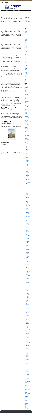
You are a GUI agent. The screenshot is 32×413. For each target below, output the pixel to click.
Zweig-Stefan (27, 378)
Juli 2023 (25, 35)
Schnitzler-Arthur (27, 336)
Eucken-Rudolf (27, 217)
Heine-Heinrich (27, 252)
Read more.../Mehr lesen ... (5, 76)
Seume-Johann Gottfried (28, 342)
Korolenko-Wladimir (27, 275)
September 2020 (26, 54)
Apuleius (26, 140)
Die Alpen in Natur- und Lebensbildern (7, 53)
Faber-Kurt (26, 220)
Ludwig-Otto (27, 290)
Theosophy (26, 404)
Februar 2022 (26, 44)
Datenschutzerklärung (15, 10)
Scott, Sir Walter (26, 123)
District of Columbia (26, 87)
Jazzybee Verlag (4, 2)
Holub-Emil (27, 257)
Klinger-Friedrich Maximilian (28, 271)
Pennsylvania (26, 97)
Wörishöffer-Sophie (27, 374)
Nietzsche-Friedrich (27, 309)
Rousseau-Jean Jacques (27, 329)
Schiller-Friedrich (27, 334)
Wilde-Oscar (27, 373)
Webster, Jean (26, 128)
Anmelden (25, 25)
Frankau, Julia (27, 228)
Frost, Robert (26, 113)
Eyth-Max (26, 219)
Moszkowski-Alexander (27, 305)
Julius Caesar (26, 143)
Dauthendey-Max (27, 201)
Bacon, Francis (27, 162)
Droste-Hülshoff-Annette (28, 206)
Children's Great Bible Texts (27, 395)
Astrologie (25, 102)
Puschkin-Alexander (27, 319)
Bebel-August (27, 168)
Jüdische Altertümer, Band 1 (6, 40)
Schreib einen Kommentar (12, 91)
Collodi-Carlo (27, 193)
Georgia (25, 88)
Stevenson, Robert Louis (27, 124)
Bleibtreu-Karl (27, 175)
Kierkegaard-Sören (27, 268)
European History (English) (27, 136)
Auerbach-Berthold (27, 160)
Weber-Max (27, 371)
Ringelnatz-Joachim (27, 325)
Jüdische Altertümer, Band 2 (6, 27)
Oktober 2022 (26, 40)
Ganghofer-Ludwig (27, 234)
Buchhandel (4, 10)
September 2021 (26, 47)
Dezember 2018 (26, 66)
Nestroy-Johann (27, 308)
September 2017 (26, 75)
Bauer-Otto (26, 167)
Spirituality (26, 403)
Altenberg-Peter (27, 153)
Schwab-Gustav (27, 340)
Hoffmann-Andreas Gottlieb (28, 255)
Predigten (25, 14)
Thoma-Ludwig (27, 359)
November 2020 (26, 53)
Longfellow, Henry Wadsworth (27, 121)
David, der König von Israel (27, 16)
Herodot (26, 253)
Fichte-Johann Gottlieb (27, 223)
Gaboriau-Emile (27, 233)
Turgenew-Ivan (27, 363)
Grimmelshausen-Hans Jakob (28, 244)
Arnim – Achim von (27, 158)
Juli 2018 (25, 69)
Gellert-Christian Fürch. (27, 235)
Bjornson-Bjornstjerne (27, 174)
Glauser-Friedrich (27, 239)
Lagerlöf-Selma (27, 282)
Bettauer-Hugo (27, 172)
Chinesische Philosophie (27, 103)
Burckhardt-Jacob (27, 183)
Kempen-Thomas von (27, 267)
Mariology (26, 400)
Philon (26, 316)
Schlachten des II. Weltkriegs (27, 389)
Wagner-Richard (27, 368)
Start (1, 10)
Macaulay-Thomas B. (27, 292)
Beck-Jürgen (27, 169)
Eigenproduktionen (7, 10)
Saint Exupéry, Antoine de (28, 331)
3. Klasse (26, 146)
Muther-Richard (27, 307)
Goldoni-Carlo (27, 241)
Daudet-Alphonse (27, 200)
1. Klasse (26, 145)
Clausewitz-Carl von (27, 191)
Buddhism (26, 394)
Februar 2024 (26, 31)
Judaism (25, 399)
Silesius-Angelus (27, 345)
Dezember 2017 (26, 73)
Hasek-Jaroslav (27, 248)
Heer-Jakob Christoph (27, 250)
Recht (25, 386)
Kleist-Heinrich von (27, 270)
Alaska (25, 84)
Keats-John (26, 265)
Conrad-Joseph (27, 194)
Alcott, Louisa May (26, 105)
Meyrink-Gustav (27, 300)
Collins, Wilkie (26, 110)
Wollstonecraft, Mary (27, 130)
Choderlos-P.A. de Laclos (28, 189)
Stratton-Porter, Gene (27, 125)
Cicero (26, 190)
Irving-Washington (27, 261)
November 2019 (26, 60)
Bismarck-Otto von (27, 173)
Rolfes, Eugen (27, 326)
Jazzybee (8, 94)
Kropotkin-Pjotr (27, 278)
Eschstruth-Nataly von (27, 216)
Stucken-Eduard (27, 356)
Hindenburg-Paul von (27, 254)
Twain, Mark (26, 127)
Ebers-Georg (27, 209)
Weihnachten (26, 405)
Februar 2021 (26, 51)
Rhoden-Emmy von (27, 323)
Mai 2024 (25, 29)
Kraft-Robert (27, 276)
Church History (26, 396)
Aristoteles (26, 157)
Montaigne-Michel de (27, 302)
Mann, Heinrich (27, 294)
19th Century (26, 390)
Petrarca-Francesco (27, 315)
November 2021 (26, 46)
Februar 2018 (26, 72)
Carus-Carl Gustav (27, 187)
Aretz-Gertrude (27, 156)
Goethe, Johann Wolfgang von (27, 114)
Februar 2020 (26, 58)
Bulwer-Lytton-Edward (27, 182)
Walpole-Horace (27, 370)
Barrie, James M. (26, 106)
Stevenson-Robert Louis (27, 353)
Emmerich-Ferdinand (27, 212)
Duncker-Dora (27, 208)
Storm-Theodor (27, 355)
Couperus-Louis (27, 197)
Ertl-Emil (26, 215)
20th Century (26, 383)
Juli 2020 (25, 55)
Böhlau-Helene (27, 176)
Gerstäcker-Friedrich (27, 237)
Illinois (25, 90)
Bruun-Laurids (27, 180)
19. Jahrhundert (6, 91)
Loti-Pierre (26, 289)
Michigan (26, 92)
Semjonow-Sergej (27, 341)
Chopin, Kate (26, 109)
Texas (25, 98)
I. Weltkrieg (26, 408)
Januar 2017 (26, 79)
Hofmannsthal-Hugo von (28, 256)
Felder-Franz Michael (27, 222)
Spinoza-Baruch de (27, 349)
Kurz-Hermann (27, 279)
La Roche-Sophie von (27, 281)
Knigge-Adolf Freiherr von (28, 274)
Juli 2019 (25, 62)
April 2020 (25, 57)
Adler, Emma (27, 149)
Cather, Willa (26, 108)
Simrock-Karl (27, 346)
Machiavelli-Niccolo (27, 293)
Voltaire (26, 367)
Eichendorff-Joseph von (27, 211)
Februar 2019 (26, 65)
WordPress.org (26, 27)
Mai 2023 (25, 36)
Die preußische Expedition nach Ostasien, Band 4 (9, 66)
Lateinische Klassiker (26, 139)
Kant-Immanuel (27, 264)
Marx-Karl (26, 296)
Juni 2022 (25, 42)
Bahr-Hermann (27, 163)
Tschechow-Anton (27, 362)
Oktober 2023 (26, 33)
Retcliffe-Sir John (27, 322)
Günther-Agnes (27, 245)
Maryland (26, 91)
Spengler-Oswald (27, 348)
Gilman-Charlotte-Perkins (28, 238)
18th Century (26, 382)
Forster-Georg (27, 227)
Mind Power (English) (26, 379)
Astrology (26, 392)
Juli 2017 (25, 76)
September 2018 (26, 68)
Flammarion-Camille (27, 224)
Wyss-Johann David (27, 375)
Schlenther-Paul (27, 335)
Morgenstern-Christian (27, 303)
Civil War (26, 86)
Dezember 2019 (26, 59)
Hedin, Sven (26, 116)
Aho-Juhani (27, 150)
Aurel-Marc (27, 161)
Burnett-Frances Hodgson (28, 184)
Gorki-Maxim (27, 242)
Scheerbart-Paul (27, 333)
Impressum (11, 10)
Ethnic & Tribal (26, 397)
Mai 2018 (25, 70)
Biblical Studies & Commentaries (27, 393)
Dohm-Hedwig (27, 204)
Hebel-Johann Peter (27, 249)
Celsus (25, 142)
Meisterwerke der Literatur (27, 147)
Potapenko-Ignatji (27, 318)
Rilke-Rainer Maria (27, 324)
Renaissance (26, 385)
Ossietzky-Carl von (27, 312)
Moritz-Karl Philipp (27, 304)
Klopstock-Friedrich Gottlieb (28, 272)
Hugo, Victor (26, 119)
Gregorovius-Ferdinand (27, 243)
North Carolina (26, 95)
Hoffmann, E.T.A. (26, 117)
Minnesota (26, 93)
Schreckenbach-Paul (27, 337)
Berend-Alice (27, 171)
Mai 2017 (25, 77)
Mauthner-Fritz (27, 297)
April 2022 (25, 43)
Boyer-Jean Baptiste (27, 178)
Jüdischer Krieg (3, 14)
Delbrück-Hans (27, 202)
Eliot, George (26, 112)
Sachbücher (9, 91)
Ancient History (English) (27, 101)
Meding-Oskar (27, 298)
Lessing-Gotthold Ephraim (28, 285)
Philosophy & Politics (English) (27, 381)
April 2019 (25, 64)
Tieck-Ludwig (27, 360)
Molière (26, 301)
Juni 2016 (25, 81)
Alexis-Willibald (27, 151)
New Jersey (26, 94)
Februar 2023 (26, 38)
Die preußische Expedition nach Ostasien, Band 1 (9, 107)
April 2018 (25, 71)
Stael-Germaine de (27, 351)
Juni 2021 (25, 49)
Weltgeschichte (26, 406)
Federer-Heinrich (27, 221)
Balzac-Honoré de (27, 164)
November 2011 (26, 82)
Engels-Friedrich (27, 213)
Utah (25, 99)
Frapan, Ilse (27, 230)
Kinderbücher (26, 138)
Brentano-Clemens (27, 179)
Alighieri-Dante (27, 152)
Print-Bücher (19, 10)
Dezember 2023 (26, 32)
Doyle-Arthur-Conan (27, 205)
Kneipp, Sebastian (26, 120)
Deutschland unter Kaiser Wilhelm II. (28, 132)
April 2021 (25, 50)
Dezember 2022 (26, 39)
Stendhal (26, 352)
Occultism (26, 401)
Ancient (25, 384)
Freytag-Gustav (27, 231)
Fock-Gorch (27, 226)
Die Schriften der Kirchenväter (27, 134)
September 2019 (26, 61)
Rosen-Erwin (27, 327)
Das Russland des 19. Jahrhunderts (7, 121)
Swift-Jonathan (27, 357)
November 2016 (26, 80)
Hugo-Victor (27, 259)
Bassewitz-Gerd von (27, 165)
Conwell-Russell (27, 195)
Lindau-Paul (27, 287)
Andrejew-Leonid (27, 154)
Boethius (26, 141)
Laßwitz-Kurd (27, 283)
